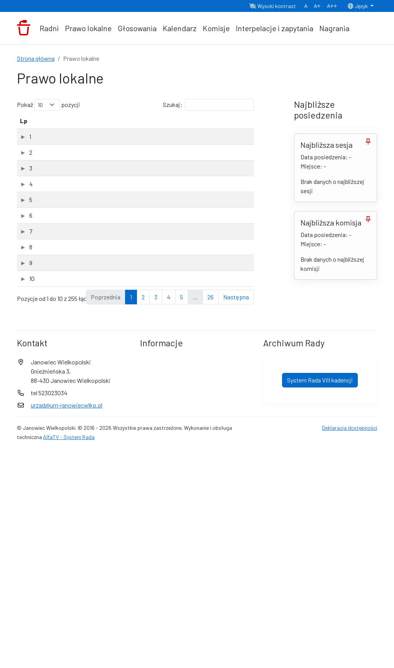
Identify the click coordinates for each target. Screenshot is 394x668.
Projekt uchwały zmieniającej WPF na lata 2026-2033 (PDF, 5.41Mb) (100, 401)
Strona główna (36, 58)
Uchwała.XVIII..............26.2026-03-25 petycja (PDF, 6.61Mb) (96, 151)
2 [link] (143, 514)
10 (22, 467)
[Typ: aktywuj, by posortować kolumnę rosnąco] (232, 125)
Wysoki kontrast (272, 6)
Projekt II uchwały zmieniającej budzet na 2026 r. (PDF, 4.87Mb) (101, 437)
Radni (49, 28)
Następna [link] (236, 514)
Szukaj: (208, 105)
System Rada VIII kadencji (320, 597)
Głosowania (137, 28)
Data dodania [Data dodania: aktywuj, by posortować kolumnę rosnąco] (190, 125)
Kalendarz (180, 28)
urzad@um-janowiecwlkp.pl (66, 622)
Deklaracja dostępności (349, 645)
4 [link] (168, 514)
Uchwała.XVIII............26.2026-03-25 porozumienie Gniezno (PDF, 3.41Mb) (95, 330)
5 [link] (181, 514)
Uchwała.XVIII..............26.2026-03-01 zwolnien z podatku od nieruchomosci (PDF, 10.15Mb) (102, 366)
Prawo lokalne (88, 28)
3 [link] (155, 514)
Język (358, 6)
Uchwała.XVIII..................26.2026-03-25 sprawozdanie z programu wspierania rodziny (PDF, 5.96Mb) (101, 222)
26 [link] (210, 514)
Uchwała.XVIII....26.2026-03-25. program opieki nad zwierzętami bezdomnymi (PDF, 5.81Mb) (98, 294)
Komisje (216, 28)
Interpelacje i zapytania (274, 28)
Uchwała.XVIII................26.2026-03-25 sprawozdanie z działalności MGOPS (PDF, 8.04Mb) (100, 258)
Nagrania (334, 28)
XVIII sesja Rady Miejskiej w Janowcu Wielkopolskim (94, 166)
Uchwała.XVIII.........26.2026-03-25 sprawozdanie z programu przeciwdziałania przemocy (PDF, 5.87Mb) (98, 187)
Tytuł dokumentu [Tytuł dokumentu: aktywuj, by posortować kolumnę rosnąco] (59, 130)
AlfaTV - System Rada (69, 654)
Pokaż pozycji (48, 105)
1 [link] (131, 514)
